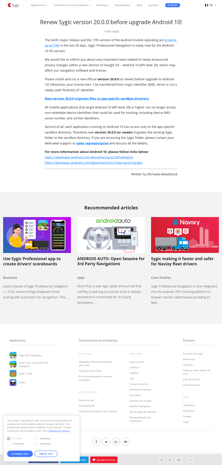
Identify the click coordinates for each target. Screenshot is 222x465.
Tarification (189, 405)
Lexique (187, 416)
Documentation (87, 405)
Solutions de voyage (140, 400)
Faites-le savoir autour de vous (196, 372)
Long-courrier (137, 361)
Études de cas (86, 400)
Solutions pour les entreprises (71, 5)
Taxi (132, 378)
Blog (139, 5)
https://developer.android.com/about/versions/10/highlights (89, 157)
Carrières (188, 364)
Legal (186, 422)
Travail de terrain (139, 384)
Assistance (102, 5)
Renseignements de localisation (140, 419)
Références (189, 359)
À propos (153, 5)
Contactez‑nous (191, 385)
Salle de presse (191, 379)
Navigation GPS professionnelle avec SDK (96, 363)
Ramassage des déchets (143, 411)
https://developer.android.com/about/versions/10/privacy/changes (94, 163)
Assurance (135, 395)
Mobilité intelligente (140, 406)
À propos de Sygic (193, 353)
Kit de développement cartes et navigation (96, 378)
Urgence (134, 373)
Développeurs (123, 5)
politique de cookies (59, 430)
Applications (38, 5)
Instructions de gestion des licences (98, 411)
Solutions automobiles (90, 370)
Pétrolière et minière (140, 389)
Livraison (134, 367)
